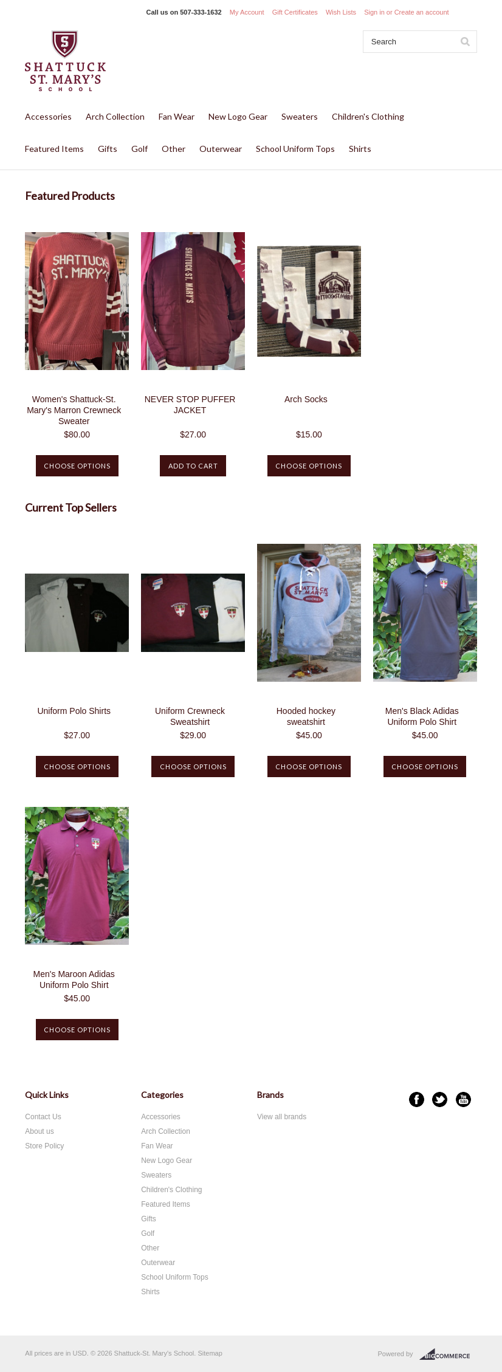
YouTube (463, 1099)
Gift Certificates (295, 12)
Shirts (360, 148)
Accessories (48, 116)
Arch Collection (115, 116)
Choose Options (77, 466)
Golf (139, 148)
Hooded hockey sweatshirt (306, 716)
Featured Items (54, 148)
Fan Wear (176, 116)
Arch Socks (306, 399)
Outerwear (220, 148)
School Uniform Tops (295, 148)
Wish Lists (341, 12)
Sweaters (299, 116)
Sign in (374, 12)
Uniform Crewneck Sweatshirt (190, 716)
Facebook (416, 1099)
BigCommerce (448, 1354)
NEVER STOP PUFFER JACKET (190, 404)
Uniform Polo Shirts (74, 711)
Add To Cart (193, 466)
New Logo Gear (237, 116)
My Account (247, 12)
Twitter (439, 1099)
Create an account (421, 12)
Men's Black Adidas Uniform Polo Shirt (422, 716)
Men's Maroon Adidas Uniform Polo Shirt (74, 979)
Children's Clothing (368, 116)
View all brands (281, 1117)
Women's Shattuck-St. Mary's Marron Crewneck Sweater (74, 410)
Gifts (107, 148)
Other (173, 148)
